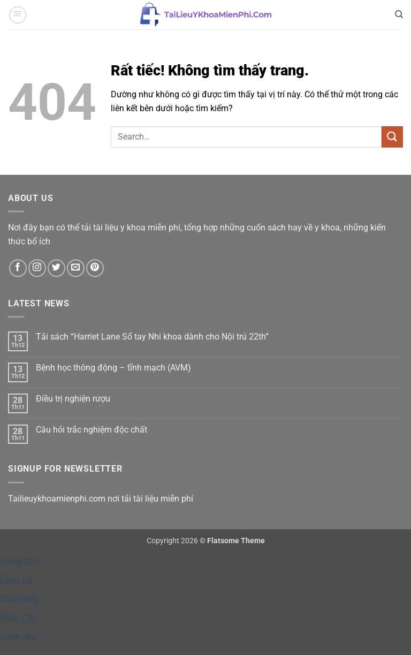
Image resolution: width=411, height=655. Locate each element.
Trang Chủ (19, 562)
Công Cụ (16, 580)
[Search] (399, 14)
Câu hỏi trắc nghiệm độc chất (91, 430)
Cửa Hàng (19, 599)
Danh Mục (19, 637)
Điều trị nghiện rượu (73, 399)
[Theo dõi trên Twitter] (56, 268)
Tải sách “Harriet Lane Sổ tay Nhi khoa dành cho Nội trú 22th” (152, 337)
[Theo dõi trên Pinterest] (95, 268)
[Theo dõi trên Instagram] (37, 268)
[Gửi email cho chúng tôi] (76, 268)
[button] (17, 15)
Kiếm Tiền (19, 618)
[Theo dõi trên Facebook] (18, 268)
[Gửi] (392, 136)
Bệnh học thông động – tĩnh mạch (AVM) (113, 368)
